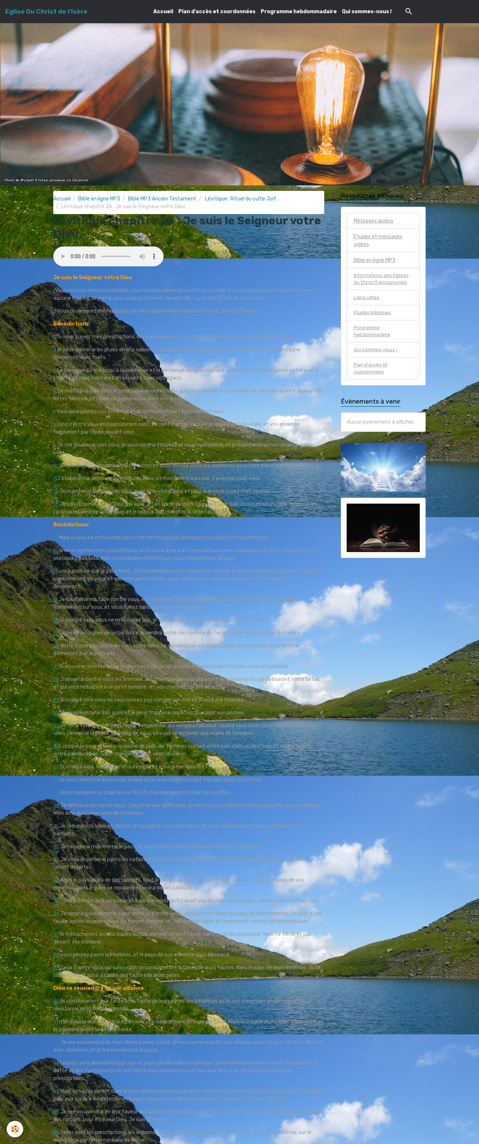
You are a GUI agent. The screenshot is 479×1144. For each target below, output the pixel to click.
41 (56, 1022)
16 (56, 571)
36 (56, 913)
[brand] (46, 11)
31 (56, 826)
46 (56, 1132)
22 (56, 679)
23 (56, 700)
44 (56, 1091)
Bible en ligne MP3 (99, 199)
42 (56, 1042)
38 (56, 955)
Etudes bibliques (373, 315)
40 (56, 1001)
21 (56, 666)
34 (56, 880)
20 (56, 646)
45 (56, 1112)
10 (56, 465)
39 (56, 967)
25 (56, 725)
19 (56, 633)
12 (56, 491)
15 (56, 550)
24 (56, 713)
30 (56, 805)
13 (56, 504)
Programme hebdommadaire (299, 11)
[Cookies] (15, 1128)
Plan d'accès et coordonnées (216, 11)
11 (55, 478)
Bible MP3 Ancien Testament (162, 199)
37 (56, 934)
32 (56, 846)
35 (56, 901)
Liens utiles (367, 299)
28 (56, 780)
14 (56, 537)
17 (55, 599)
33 (56, 859)
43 (56, 1063)
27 (56, 767)
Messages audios (373, 221)
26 (56, 746)
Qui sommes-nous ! (367, 11)
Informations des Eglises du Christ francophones (383, 280)
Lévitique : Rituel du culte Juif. (240, 199)
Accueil (163, 11)
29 (56, 792)
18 (56, 620)
